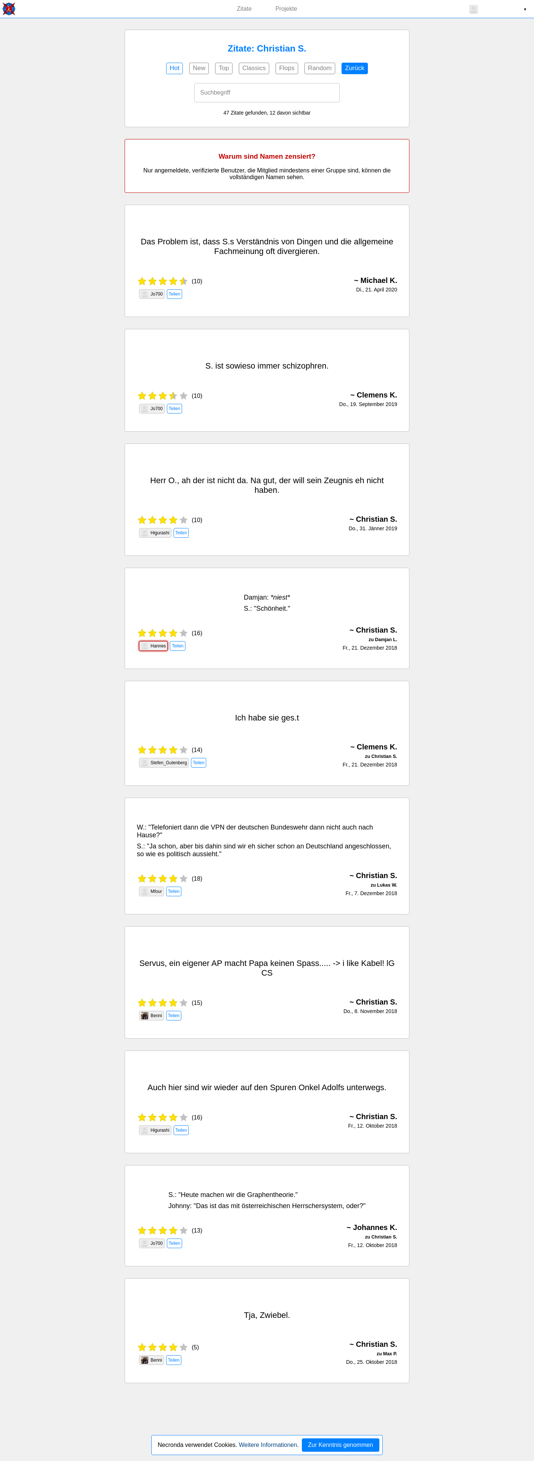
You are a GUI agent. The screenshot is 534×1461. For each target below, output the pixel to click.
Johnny (179, 1206)
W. (141, 827)
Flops (287, 68)
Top (224, 68)
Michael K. (378, 280)
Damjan (255, 597)
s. (293, 717)
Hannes (153, 646)
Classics (254, 68)
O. (172, 480)
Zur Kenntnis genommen (340, 1445)
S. (226, 241)
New (199, 68)
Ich (240, 717)
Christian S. (376, 519)
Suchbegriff (215, 92)
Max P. (390, 1353)
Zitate (244, 9)
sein (314, 480)
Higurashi (155, 533)
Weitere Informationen (268, 1445)
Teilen (174, 294)
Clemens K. (377, 395)
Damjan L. (386, 639)
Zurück (355, 68)
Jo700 (152, 294)
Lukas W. (387, 885)
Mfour (151, 891)
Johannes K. (375, 1227)
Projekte (286, 9)
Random (320, 68)
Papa (258, 963)
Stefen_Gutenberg (164, 762)
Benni (151, 1015)
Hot (174, 68)
